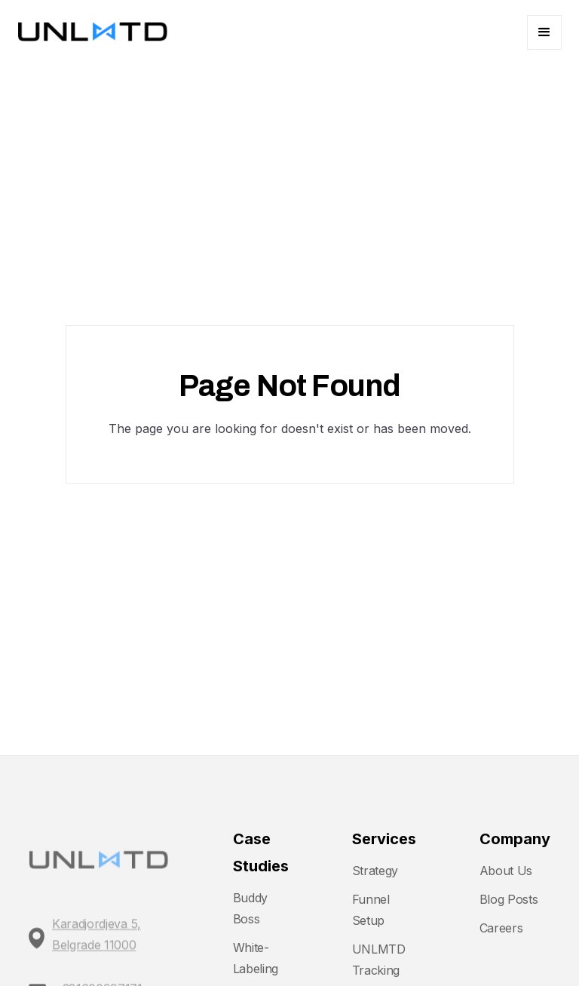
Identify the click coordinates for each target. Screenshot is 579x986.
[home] (92, 32)
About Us (505, 870)
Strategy (375, 870)
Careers (501, 927)
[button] (544, 32)
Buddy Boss (250, 908)
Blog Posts (508, 899)
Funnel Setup (371, 910)
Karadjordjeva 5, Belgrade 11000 (96, 942)
